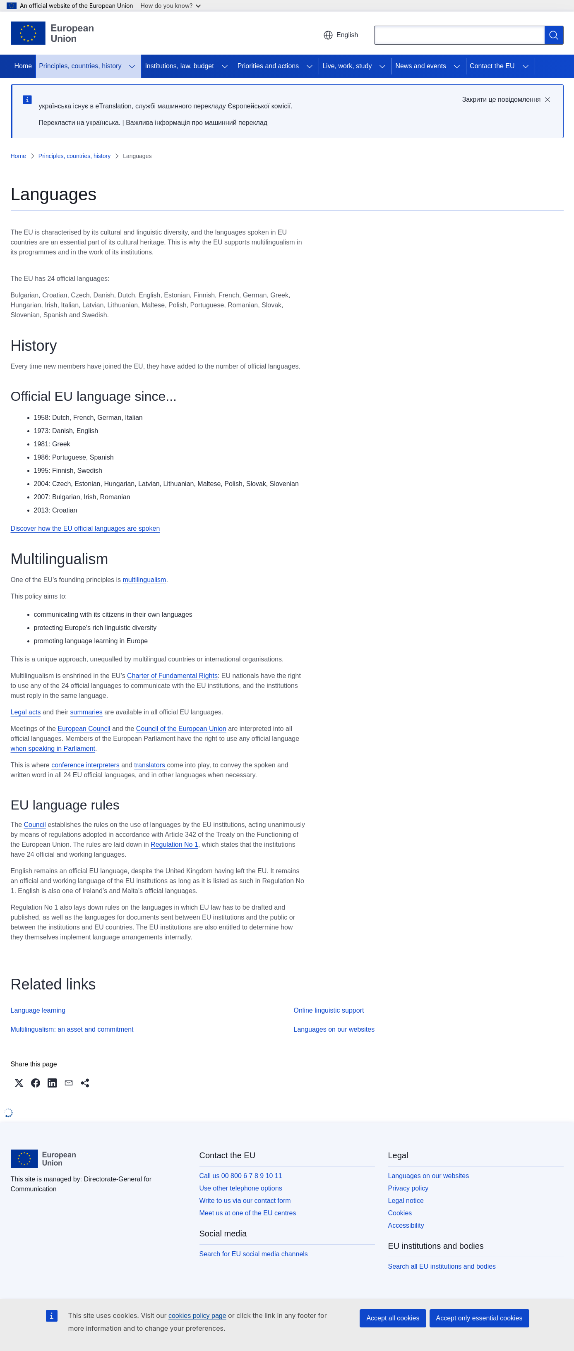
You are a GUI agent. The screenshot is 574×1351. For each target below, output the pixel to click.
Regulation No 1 (174, 844)
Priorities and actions (268, 65)
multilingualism (144, 579)
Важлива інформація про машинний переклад (196, 122)
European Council (84, 728)
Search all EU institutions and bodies (442, 1266)
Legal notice (406, 1200)
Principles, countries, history (80, 65)
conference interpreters (85, 765)
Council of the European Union (181, 728)
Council (35, 824)
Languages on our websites (334, 1029)
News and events (420, 65)
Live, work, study (347, 65)
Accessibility (406, 1225)
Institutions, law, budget (179, 65)
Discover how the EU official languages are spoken (85, 528)
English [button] (340, 35)
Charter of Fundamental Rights (172, 675)
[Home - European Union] (52, 33)
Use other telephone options (240, 1188)
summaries (86, 712)
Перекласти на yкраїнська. (80, 122)
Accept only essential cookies (479, 1318)
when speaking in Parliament (53, 748)
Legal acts (26, 712)
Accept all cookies (392, 1318)
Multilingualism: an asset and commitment (72, 1029)
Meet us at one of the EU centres (247, 1213)
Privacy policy (408, 1188)
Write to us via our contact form (245, 1200)
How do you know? (171, 5)
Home (23, 65)
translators (150, 765)
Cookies (400, 1213)
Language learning (38, 1010)
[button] (19, 1083)
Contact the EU (492, 65)
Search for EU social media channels (253, 1254)
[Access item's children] (132, 66)
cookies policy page (197, 1315)
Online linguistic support (329, 1010)
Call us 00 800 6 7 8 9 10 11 (240, 1175)
